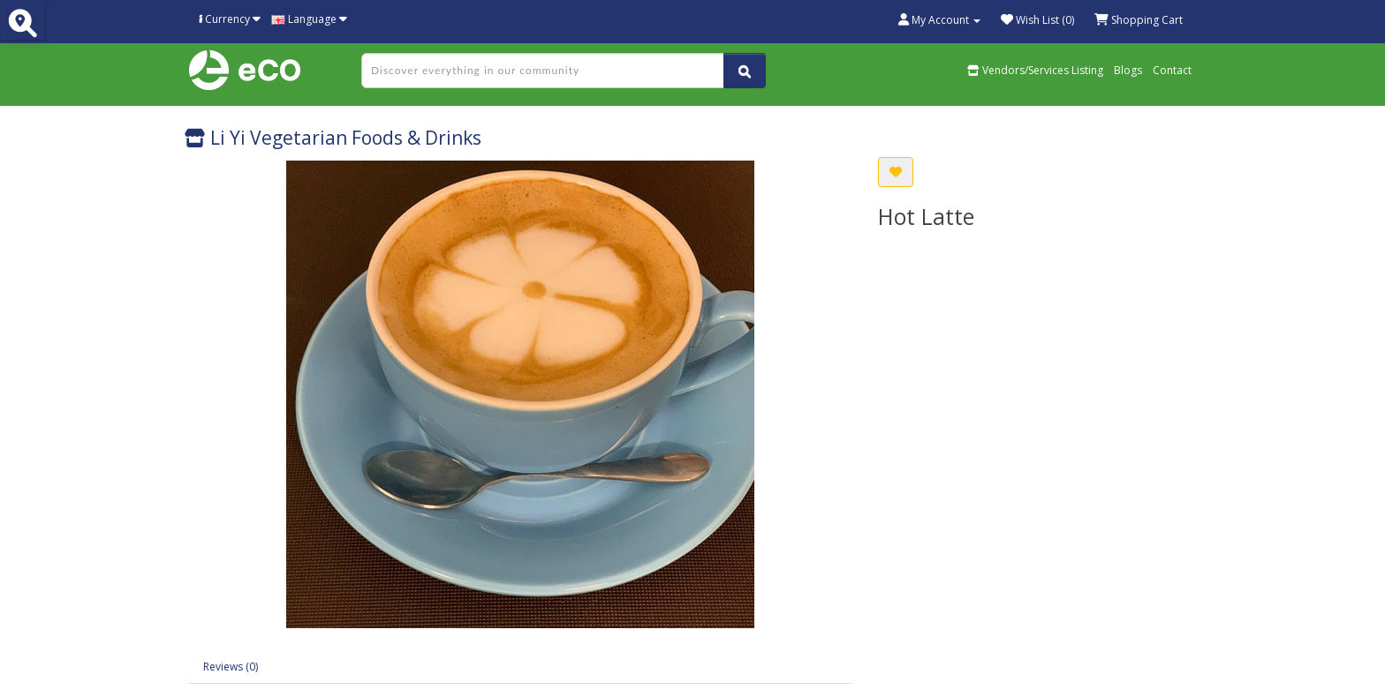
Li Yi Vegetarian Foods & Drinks (333, 137)
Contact (1172, 70)
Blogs (1128, 70)
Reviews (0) (230, 666)
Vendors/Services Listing (1035, 70)
